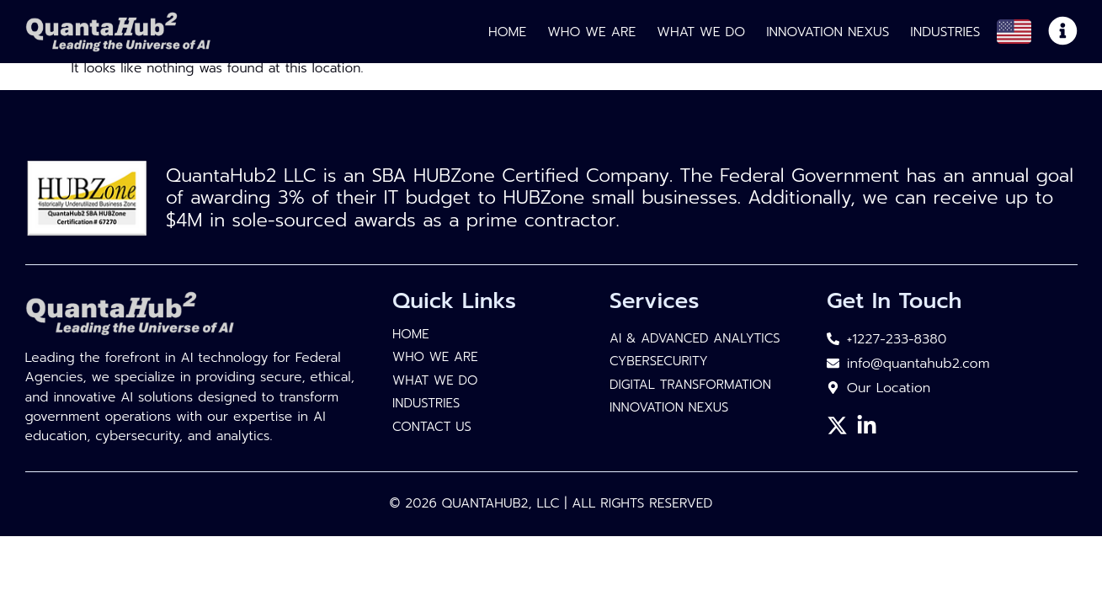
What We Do (701, 32)
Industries (945, 32)
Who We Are (591, 32)
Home (507, 32)
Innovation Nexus (827, 32)
